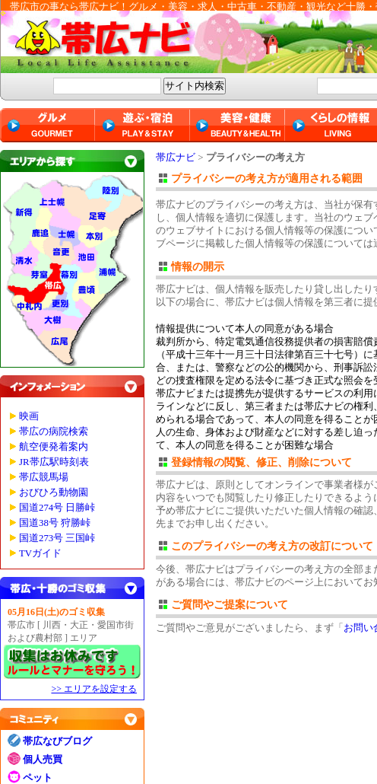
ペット (37, 777)
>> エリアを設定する (94, 689)
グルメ (47, 125)
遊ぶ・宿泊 (142, 125)
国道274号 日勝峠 (57, 507)
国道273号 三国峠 (57, 538)
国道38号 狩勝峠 (54, 523)
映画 (29, 416)
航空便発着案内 (53, 446)
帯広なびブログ (57, 741)
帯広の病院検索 (53, 431)
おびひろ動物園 (53, 492)
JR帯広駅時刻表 (54, 462)
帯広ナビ (175, 157)
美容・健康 (237, 125)
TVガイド (40, 553)
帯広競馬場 (43, 477)
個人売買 (42, 759)
